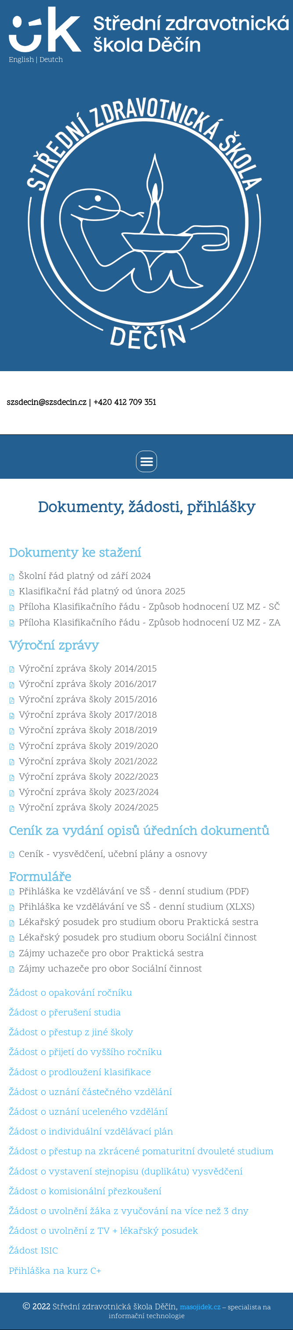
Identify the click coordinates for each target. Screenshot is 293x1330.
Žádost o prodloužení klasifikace (80, 1073)
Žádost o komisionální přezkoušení (85, 1192)
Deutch (51, 60)
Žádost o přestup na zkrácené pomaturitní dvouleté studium (141, 1152)
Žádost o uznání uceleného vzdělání (88, 1112)
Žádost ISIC (33, 1251)
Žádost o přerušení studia (65, 1013)
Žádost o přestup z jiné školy (71, 1033)
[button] (146, 461)
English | (24, 60)
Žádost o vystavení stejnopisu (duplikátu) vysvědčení (126, 1172)
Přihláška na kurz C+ (55, 1271)
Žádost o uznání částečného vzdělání (90, 1092)
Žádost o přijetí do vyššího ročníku (85, 1052)
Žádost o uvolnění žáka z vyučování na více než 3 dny (129, 1211)
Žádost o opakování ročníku (70, 993)
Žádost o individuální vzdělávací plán (91, 1132)
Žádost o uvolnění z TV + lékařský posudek (103, 1231)
